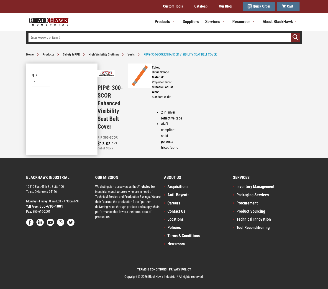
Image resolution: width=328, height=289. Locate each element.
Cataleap (201, 6)
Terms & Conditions (183, 235)
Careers (173, 203)
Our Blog (225, 6)
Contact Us (176, 211)
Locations (175, 219)
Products (48, 54)
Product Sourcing (250, 211)
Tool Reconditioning (253, 227)
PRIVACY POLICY (180, 269)
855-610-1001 (50, 206)
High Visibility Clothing (104, 54)
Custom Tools (173, 6)
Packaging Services (252, 194)
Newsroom (176, 243)
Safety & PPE (71, 54)
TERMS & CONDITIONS (152, 269)
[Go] (295, 37)
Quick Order (259, 6)
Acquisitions (177, 186)
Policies (174, 227)
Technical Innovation (253, 219)
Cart (288, 6)
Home (30, 54)
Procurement (247, 203)
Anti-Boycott (178, 194)
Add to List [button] (62, 100)
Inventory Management (255, 186)
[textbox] (164, 37)
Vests (131, 54)
